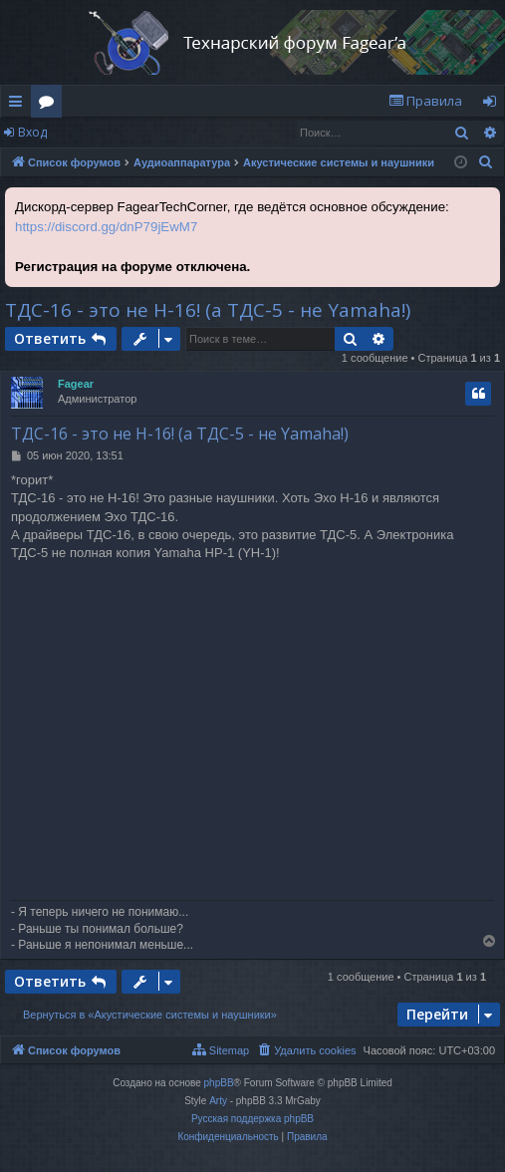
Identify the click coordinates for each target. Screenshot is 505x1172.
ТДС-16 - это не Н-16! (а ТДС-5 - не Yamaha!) (207, 310)
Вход (32, 132)
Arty (218, 1100)
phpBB (219, 1082)
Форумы (50, 105)
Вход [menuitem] (493, 105)
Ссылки (19, 105)
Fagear (76, 384)
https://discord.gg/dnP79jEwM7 (106, 226)
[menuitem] (425, 101)
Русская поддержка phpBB (252, 1118)
